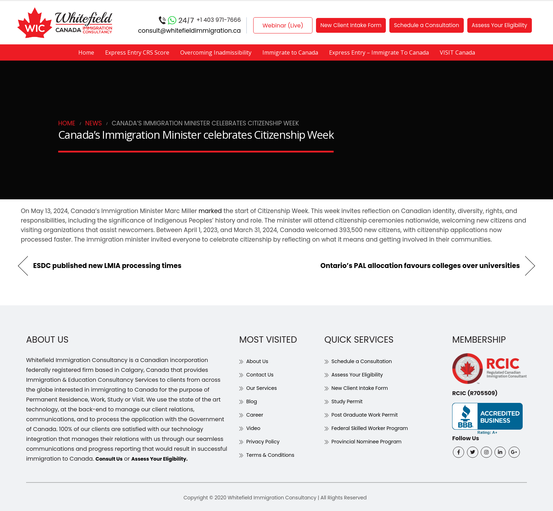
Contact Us (261, 374)
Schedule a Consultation (426, 25)
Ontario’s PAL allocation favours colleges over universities (420, 266)
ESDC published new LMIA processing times (107, 266)
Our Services (263, 388)
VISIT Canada (457, 52)
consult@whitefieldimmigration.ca (168, 30)
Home (86, 52)
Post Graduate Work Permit (369, 415)
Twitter (472, 452)
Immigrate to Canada (290, 52)
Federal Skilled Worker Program (375, 428)
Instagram (486, 452)
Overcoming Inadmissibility (215, 52)
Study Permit (349, 401)
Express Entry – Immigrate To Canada (379, 52)
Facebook (458, 452)
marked (210, 211)
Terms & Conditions (273, 455)
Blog (252, 401)
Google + (514, 452)
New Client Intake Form (344, 25)
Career (256, 415)
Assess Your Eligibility (505, 25)
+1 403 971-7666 (178, 20)
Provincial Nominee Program (372, 441)
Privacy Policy (265, 441)
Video (254, 428)
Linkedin (500, 452)
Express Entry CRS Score (137, 52)
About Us (258, 361)
